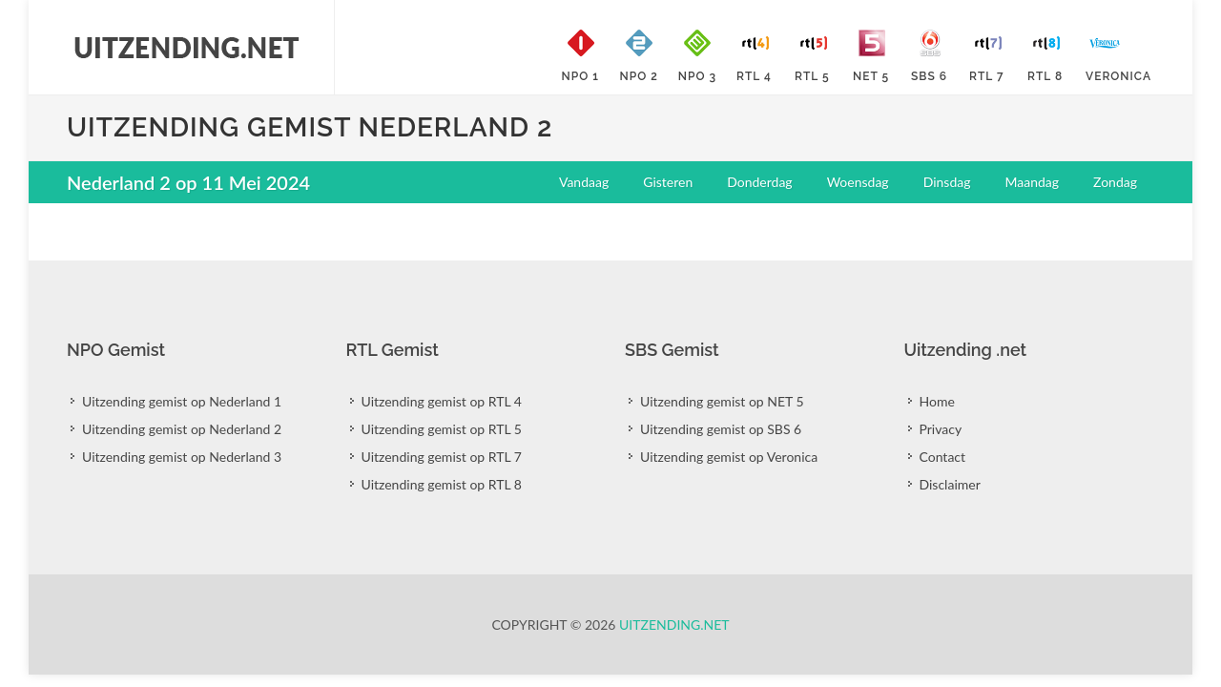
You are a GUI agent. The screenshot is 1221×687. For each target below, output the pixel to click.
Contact (943, 456)
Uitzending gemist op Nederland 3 (181, 456)
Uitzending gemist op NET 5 (722, 401)
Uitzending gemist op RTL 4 (442, 401)
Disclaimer (950, 484)
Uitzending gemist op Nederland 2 (181, 429)
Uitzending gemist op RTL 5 (442, 429)
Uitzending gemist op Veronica (728, 456)
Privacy (941, 429)
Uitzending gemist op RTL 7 (442, 456)
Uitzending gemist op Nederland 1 (181, 401)
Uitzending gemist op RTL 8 (442, 484)
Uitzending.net (674, 624)
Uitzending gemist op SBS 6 (720, 429)
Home (937, 401)
